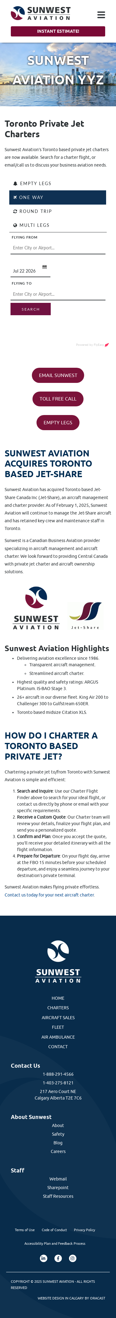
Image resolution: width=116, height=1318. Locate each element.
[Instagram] (72, 1258)
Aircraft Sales (58, 1017)
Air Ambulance (58, 1037)
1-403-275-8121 (58, 1082)
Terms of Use (25, 1230)
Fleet (58, 1027)
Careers (58, 1151)
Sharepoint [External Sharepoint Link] (58, 1187)
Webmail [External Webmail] (58, 1178)
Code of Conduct (54, 1230)
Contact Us (25, 1065)
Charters (58, 1007)
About (58, 1125)
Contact (58, 1046)
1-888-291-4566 (58, 1074)
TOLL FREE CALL (58, 398)
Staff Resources (58, 1196)
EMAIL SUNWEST (58, 375)
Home (58, 998)
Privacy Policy (84, 1230)
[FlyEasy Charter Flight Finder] (58, 269)
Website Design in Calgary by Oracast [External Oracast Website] (71, 1298)
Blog (58, 1142)
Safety (58, 1134)
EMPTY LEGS (58, 422)
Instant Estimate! (58, 31)
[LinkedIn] (43, 1258)
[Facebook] (58, 1258)
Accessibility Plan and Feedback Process (54, 1243)
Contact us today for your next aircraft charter (49, 894)
